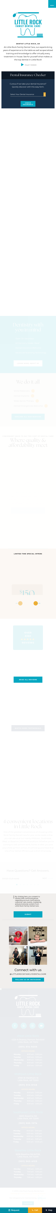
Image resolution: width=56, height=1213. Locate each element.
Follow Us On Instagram (28, 979)
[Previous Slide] (19, 604)
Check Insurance (28, 103)
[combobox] (28, 94)
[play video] (28, 65)
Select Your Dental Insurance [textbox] (22, 94)
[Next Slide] (37, 604)
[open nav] (52, 4)
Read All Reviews (28, 679)
